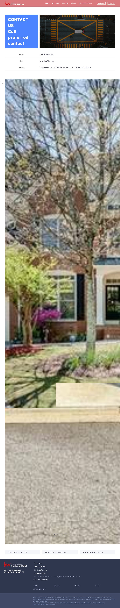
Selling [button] (65, 3)
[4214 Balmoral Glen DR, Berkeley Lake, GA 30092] (6, 512)
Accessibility (52, 604)
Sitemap (45, 604)
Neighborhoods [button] (85, 3)
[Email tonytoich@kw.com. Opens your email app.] (47, 61)
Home (47, 3)
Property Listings (37, 604)
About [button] (73, 3)
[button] (35, 586)
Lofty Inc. (42, 603)
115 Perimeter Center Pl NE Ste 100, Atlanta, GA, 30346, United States (65, 67)
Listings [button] (55, 3)
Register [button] (101, 3)
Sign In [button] (111, 3)
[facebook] (5, 597)
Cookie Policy (88, 603)
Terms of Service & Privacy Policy (75, 603)
